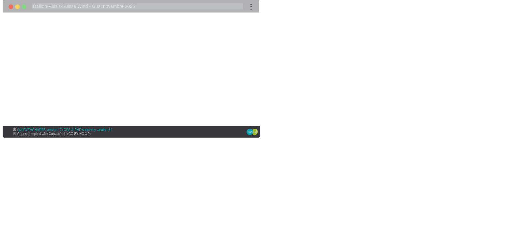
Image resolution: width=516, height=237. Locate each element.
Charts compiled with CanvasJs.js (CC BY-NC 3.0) (53, 134)
